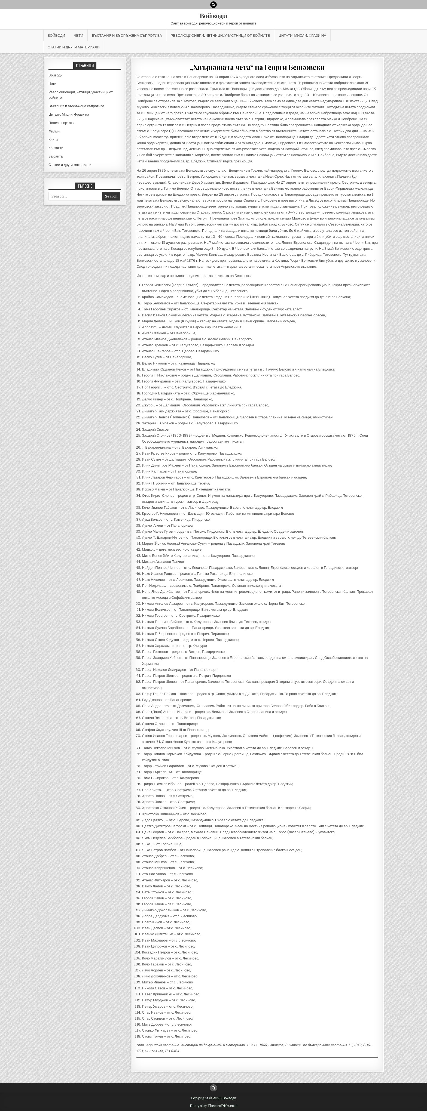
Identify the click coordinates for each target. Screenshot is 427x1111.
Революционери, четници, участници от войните (220, 35)
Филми (54, 131)
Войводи (213, 15)
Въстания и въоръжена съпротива (127, 35)
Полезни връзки (61, 123)
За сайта (55, 156)
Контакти (55, 148)
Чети (78, 35)
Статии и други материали (74, 47)
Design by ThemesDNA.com (213, 1106)
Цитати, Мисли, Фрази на (302, 35)
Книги (53, 139)
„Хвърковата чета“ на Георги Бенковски (257, 67)
